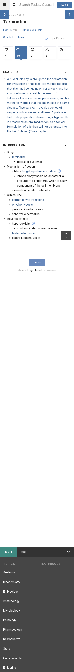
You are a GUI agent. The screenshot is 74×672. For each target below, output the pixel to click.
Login (64, 4)
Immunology (11, 601)
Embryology (10, 591)
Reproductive (11, 639)
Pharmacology (12, 629)
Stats (6, 648)
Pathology (9, 620)
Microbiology (11, 610)
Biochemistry (11, 582)
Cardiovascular (12, 658)
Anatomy (9, 572)
